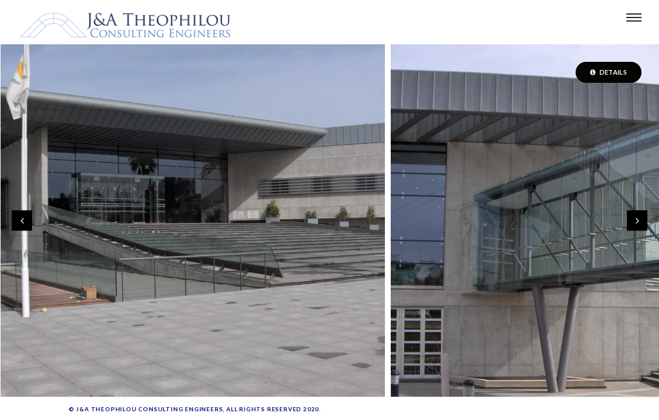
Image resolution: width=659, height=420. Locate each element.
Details (608, 72)
